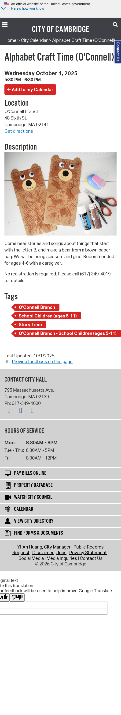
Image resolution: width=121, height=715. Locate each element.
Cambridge (72, 29)
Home (10, 40)
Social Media (31, 558)
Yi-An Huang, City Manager (44, 547)
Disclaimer (43, 552)
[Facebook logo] (22, 411)
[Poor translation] (17, 597)
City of (43, 29)
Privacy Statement (88, 552)
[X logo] (10, 411)
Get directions (18, 131)
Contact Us (91, 558)
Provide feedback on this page (42, 361)
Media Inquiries (62, 558)
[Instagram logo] (33, 411)
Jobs (61, 552)
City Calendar (34, 40)
